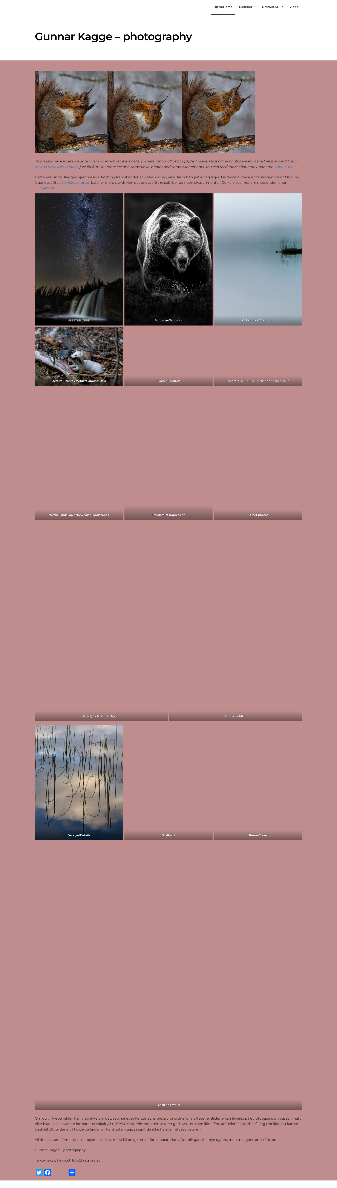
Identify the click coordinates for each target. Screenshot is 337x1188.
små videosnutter (74, 183)
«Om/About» (45, 188)
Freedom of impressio (167, 515)
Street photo (257, 515)
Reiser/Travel (258, 835)
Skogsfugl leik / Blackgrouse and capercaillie (258, 381)
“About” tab (283, 167)
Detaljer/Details (78, 835)
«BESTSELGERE (79, 320)
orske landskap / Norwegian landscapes (80, 515)
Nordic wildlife (236, 716)
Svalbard (168, 835)
